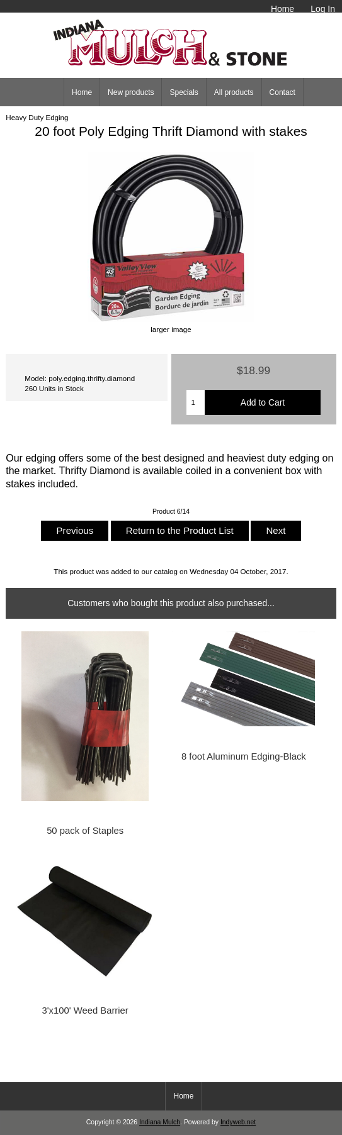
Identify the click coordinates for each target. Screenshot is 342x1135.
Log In (323, 9)
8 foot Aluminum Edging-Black (243, 756)
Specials (183, 92)
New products (131, 92)
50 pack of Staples (85, 831)
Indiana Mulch (159, 1122)
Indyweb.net (238, 1122)
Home (282, 9)
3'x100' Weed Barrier (85, 1010)
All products (234, 92)
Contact (282, 92)
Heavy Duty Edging (37, 117)
